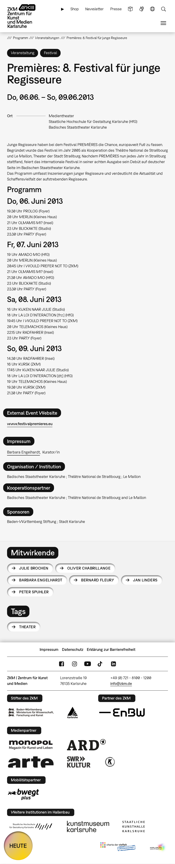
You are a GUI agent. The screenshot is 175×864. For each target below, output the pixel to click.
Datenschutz (72, 649)
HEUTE (18, 845)
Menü (163, 23)
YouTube (87, 664)
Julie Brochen (33, 568)
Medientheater (61, 116)
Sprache (152, 9)
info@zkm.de (121, 683)
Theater (27, 627)
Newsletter (94, 9)
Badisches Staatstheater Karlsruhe (78, 127)
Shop (74, 9)
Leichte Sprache (130, 9)
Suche (163, 9)
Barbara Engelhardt (23, 452)
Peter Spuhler (34, 592)
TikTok (100, 664)
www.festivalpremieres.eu (29, 423)
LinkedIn (113, 664)
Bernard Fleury (97, 580)
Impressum (49, 649)
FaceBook (61, 664)
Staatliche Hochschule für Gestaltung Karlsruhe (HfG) (93, 121)
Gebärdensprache (141, 9)
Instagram (74, 664)
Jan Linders (145, 580)
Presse (116, 9)
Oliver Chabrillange (89, 568)
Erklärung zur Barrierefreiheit (111, 649)
